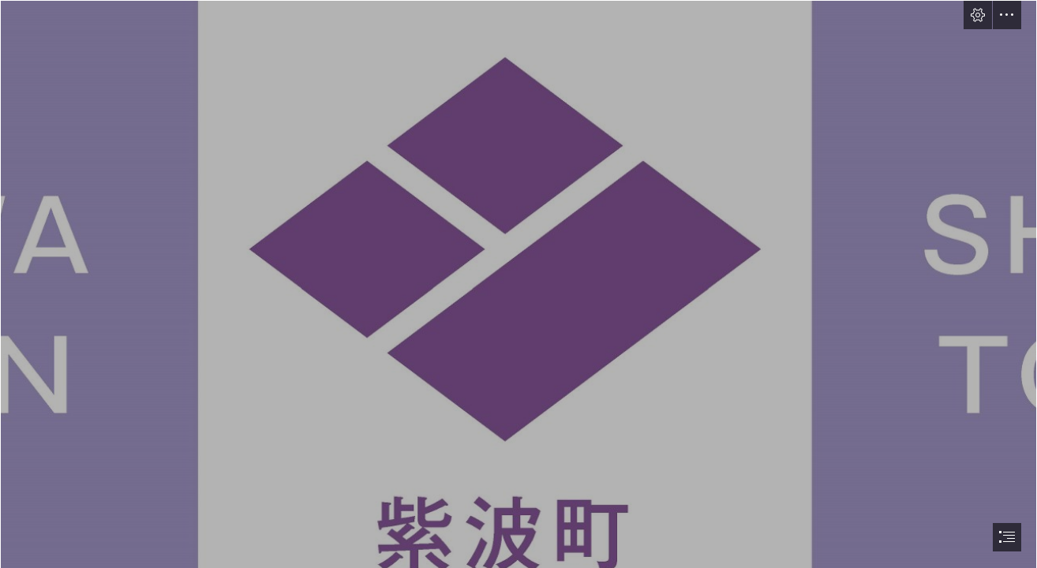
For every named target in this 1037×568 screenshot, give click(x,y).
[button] (978, 15)
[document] (518, 284)
